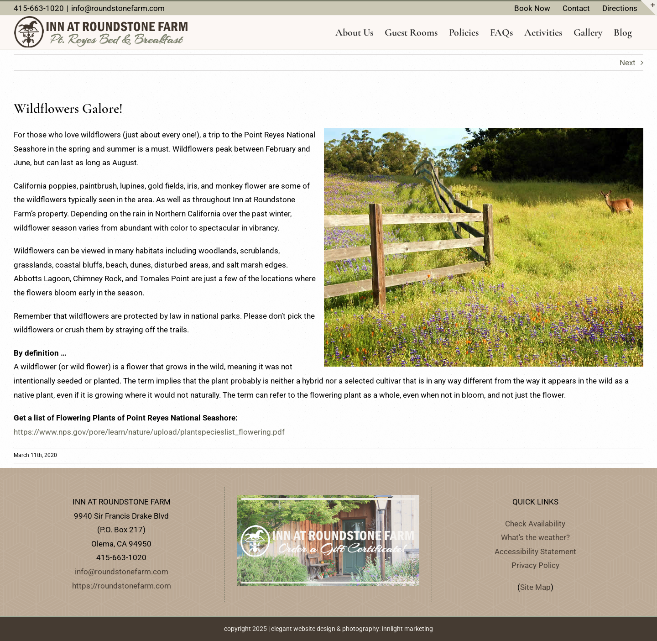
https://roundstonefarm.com (121, 585)
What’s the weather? (535, 537)
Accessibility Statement (535, 551)
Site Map (535, 587)
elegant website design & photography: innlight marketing (352, 628)
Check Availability (535, 523)
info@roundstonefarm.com (118, 8)
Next (628, 62)
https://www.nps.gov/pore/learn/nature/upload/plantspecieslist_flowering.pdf (149, 431)
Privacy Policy (535, 565)
